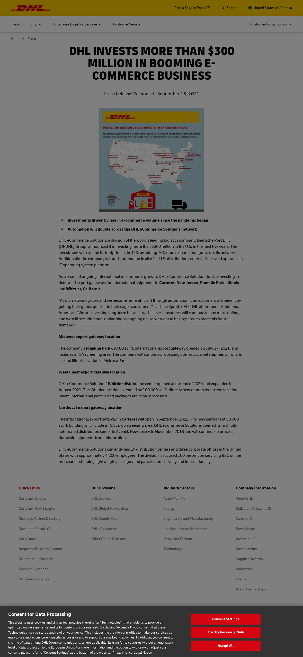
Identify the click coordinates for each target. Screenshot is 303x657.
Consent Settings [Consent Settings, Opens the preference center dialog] (225, 623)
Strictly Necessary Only (226, 636)
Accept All (225, 649)
